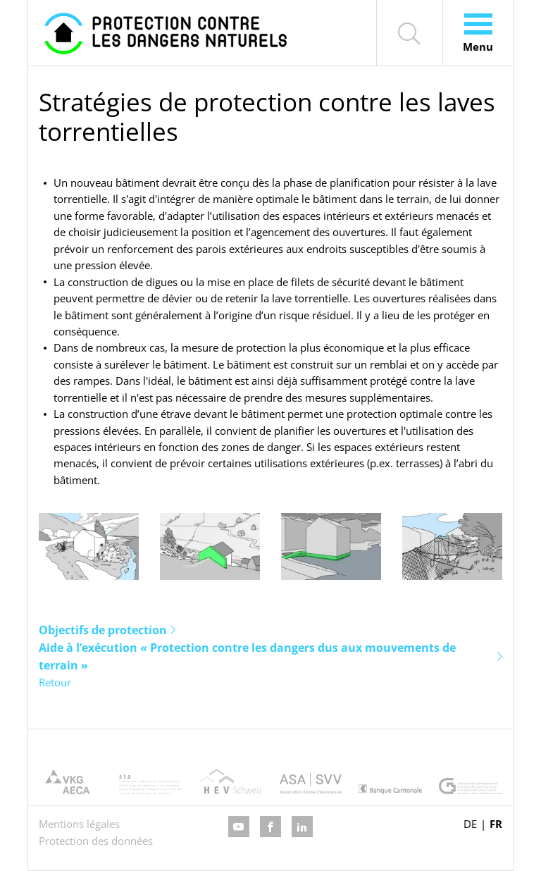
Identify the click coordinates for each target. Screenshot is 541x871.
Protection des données (96, 841)
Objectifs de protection (103, 630)
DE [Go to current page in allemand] (470, 824)
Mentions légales (79, 824)
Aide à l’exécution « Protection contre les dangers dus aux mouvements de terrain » (247, 656)
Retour (55, 682)
